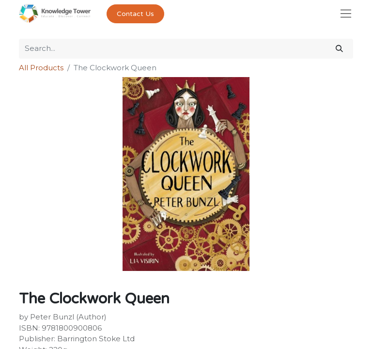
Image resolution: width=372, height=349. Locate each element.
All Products (41, 67)
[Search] (339, 49)
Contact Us (135, 14)
